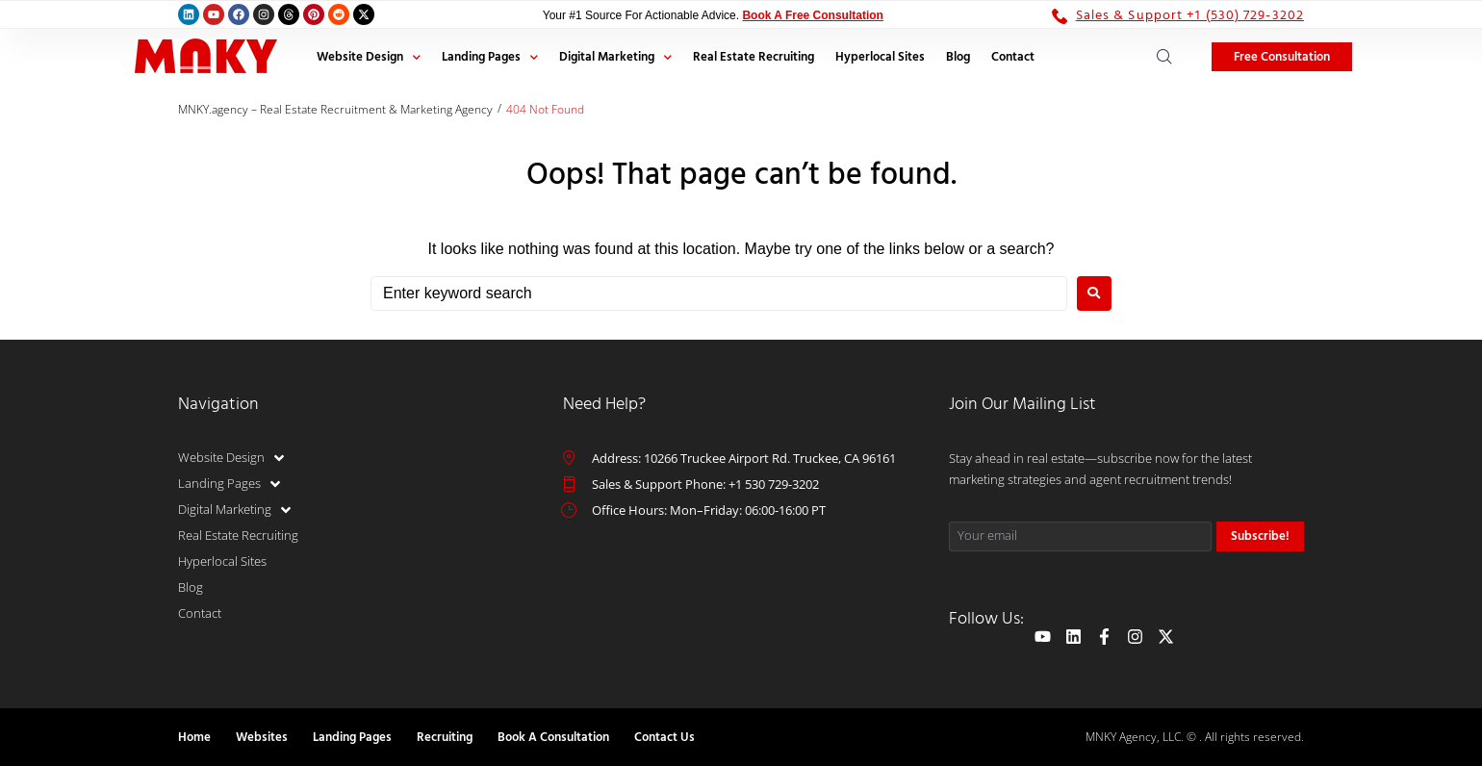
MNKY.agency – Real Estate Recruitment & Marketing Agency (335, 109)
